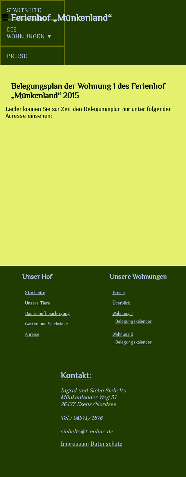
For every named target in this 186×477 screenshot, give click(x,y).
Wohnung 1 (123, 313)
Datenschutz (106, 443)
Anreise (32, 334)
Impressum (74, 443)
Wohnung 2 (123, 334)
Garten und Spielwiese (46, 323)
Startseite (35, 292)
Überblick (121, 303)
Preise (119, 292)
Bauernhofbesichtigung (47, 313)
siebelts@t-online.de (86, 431)
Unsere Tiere (37, 303)
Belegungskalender (133, 321)
